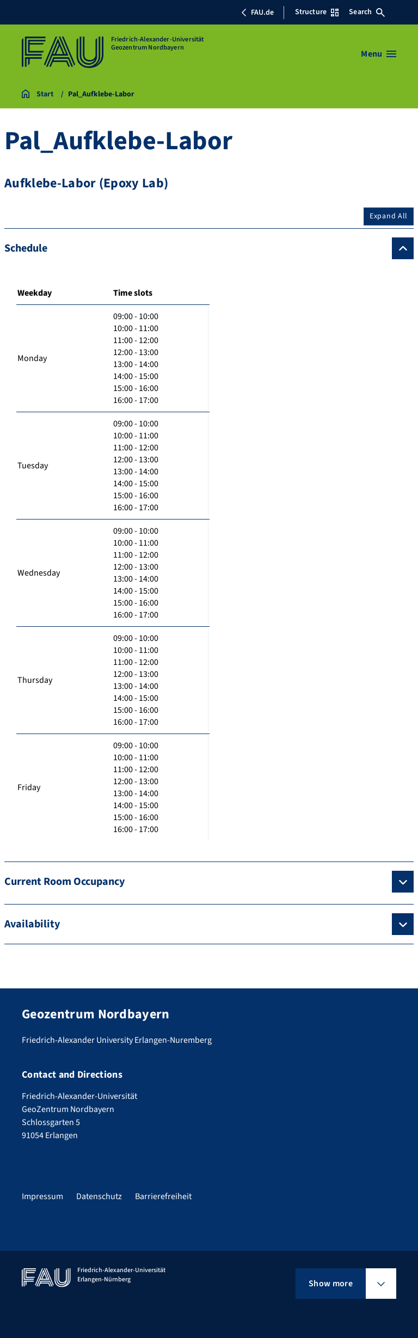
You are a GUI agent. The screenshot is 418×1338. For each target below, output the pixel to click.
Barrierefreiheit (163, 1196)
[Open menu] (378, 54)
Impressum (42, 1196)
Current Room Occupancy (64, 881)
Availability (32, 924)
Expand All (389, 216)
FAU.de (257, 12)
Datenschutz (99, 1196)
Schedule (25, 248)
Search (367, 12)
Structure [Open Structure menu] (317, 12)
